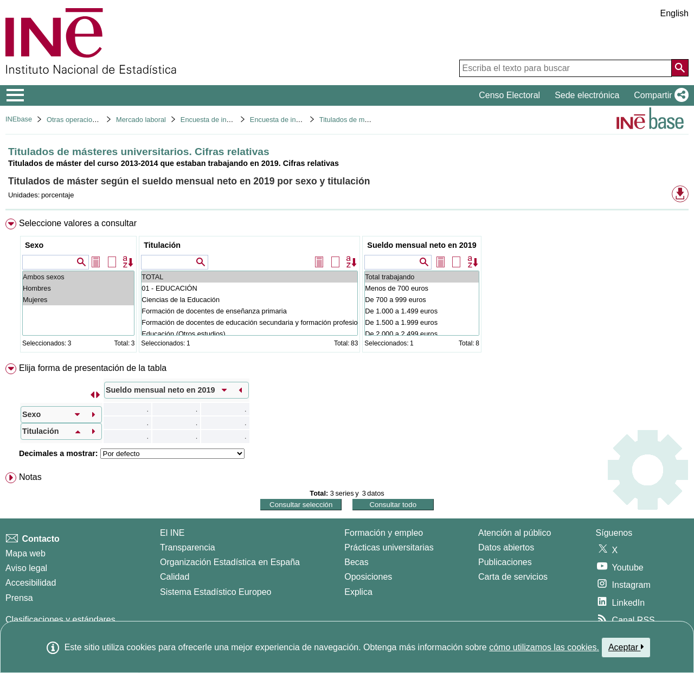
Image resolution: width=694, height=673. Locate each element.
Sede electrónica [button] (587, 95)
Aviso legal (26, 568)
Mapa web (25, 553)
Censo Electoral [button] (509, 95)
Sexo (34, 245)
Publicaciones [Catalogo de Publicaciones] (505, 562)
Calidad (174, 576)
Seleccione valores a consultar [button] (78, 223)
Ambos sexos (78, 277)
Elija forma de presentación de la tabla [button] (92, 368)
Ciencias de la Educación (249, 299)
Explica (358, 592)
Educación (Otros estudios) (249, 333)
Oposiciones (368, 576)
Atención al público (514, 532)
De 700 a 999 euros (422, 299)
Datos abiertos (506, 547)
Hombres (78, 288)
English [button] (674, 13)
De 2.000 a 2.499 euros (422, 333)
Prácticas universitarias (389, 547)
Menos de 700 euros (422, 288)
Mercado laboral (141, 120)
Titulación (162, 245)
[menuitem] (347, 287)
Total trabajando (422, 277)
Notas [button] (30, 477)
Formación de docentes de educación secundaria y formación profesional (249, 322)
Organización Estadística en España (230, 562)
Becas (356, 562)
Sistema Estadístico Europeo (215, 592)
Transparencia (187, 547)
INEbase (18, 119)
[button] (659, 95)
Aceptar (626, 647)
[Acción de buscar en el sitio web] (680, 67)
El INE (172, 532)
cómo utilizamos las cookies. (544, 647)
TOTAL (249, 277)
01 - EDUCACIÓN (249, 288)
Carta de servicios (513, 576)
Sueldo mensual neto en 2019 (422, 245)
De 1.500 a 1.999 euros (422, 322)
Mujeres (78, 299)
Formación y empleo (383, 532)
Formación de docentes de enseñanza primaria (249, 311)
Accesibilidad (30, 582)
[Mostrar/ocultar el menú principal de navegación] (15, 95)
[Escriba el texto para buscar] (565, 68)
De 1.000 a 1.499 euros (422, 311)
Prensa (19, 598)
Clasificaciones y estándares (60, 619)
